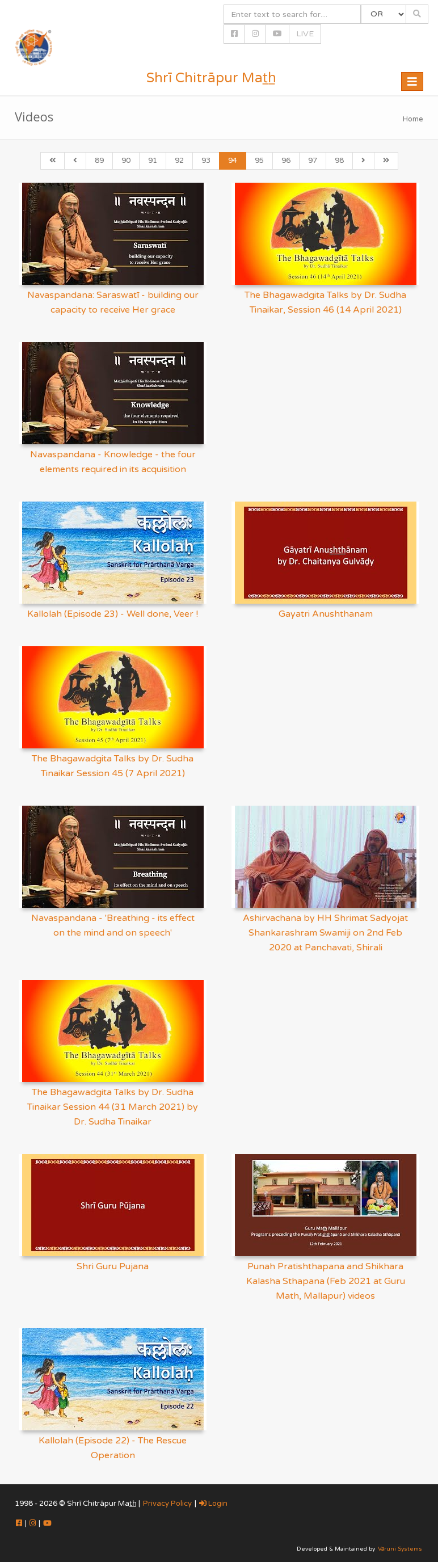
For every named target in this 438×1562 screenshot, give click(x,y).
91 (152, 160)
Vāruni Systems (400, 1549)
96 (285, 160)
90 (125, 160)
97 (312, 160)
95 (259, 160)
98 (339, 160)
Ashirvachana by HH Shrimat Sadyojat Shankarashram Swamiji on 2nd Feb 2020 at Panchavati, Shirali (325, 932)
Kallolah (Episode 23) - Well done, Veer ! (112, 614)
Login (213, 1503)
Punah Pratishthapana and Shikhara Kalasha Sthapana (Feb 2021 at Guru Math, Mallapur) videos (325, 1281)
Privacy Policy (167, 1503)
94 (232, 160)
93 (205, 160)
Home (413, 119)
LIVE (305, 34)
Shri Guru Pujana (113, 1266)
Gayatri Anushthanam (326, 614)
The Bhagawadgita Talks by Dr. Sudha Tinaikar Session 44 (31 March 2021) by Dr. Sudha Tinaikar (112, 1107)
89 (99, 160)
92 (179, 160)
